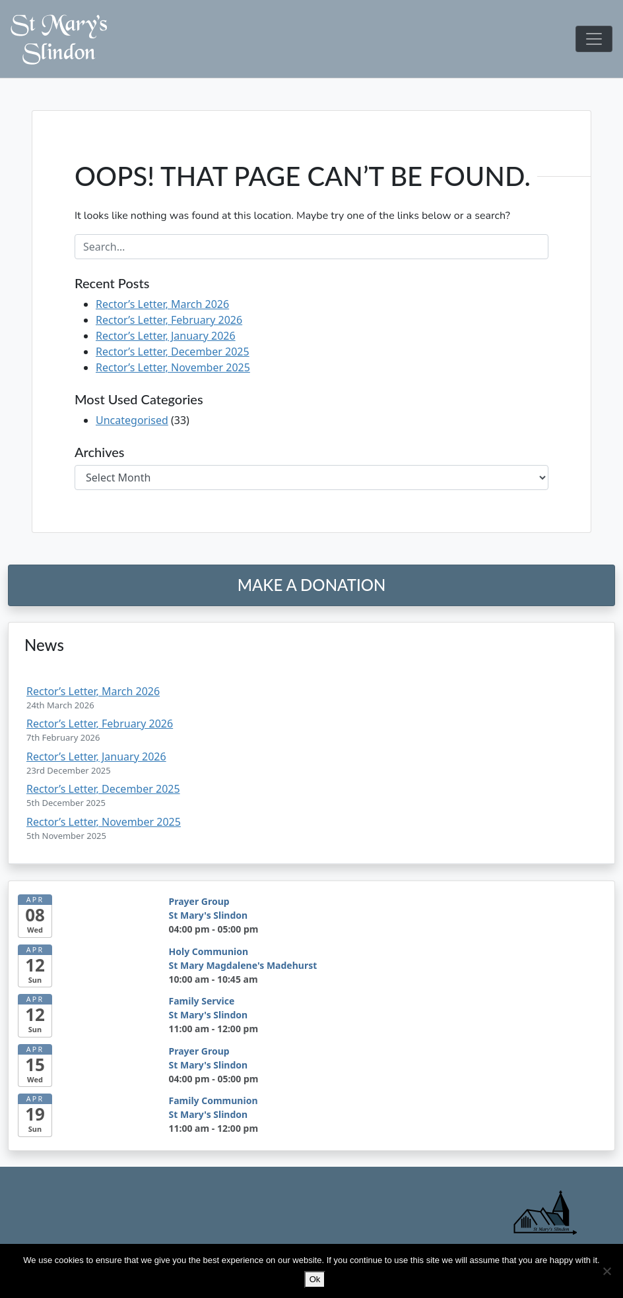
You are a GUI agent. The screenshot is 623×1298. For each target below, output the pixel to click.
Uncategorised (132, 420)
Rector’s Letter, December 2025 (172, 351)
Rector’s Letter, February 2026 (169, 320)
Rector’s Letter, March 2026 (162, 304)
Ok (314, 1279)
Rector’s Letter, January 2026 (166, 335)
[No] (606, 1271)
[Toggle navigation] (593, 39)
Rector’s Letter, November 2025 (173, 367)
